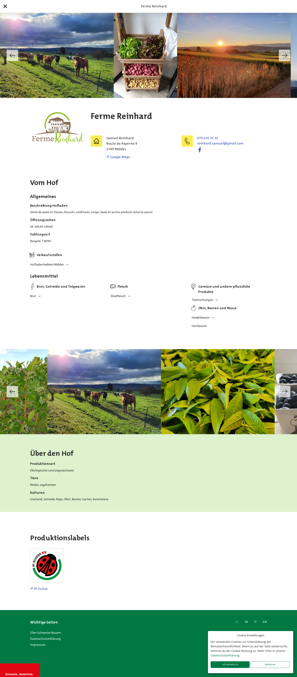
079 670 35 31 (207, 138)
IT (255, 622)
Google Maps (120, 157)
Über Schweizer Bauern (45, 633)
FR (246, 622)
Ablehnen (270, 664)
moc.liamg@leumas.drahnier (220, 143)
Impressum (38, 645)
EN (265, 622)
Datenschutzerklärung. (225, 655)
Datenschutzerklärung (45, 639)
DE (237, 622)
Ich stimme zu (230, 664)
